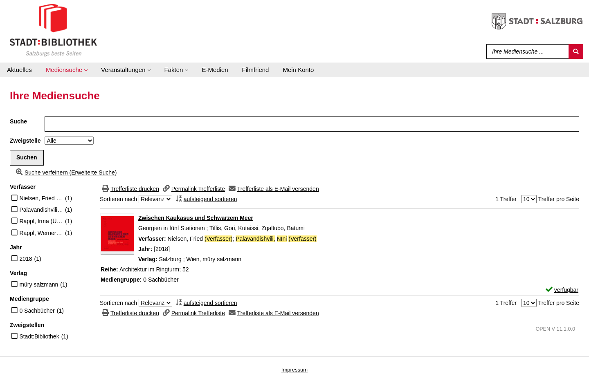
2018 (25, 258)
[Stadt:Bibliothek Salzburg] (53, 30)
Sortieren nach (118, 199)
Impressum (294, 370)
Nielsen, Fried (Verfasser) (41, 198)
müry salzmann (38, 284)
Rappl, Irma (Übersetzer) (41, 221)
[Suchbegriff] (526, 51)
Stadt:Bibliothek (39, 336)
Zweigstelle (25, 140)
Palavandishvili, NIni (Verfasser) (41, 209)
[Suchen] (576, 51)
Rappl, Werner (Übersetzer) (41, 233)
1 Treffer (506, 199)
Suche (18, 121)
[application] (66, 70)
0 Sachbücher (36, 310)
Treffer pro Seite (558, 199)
